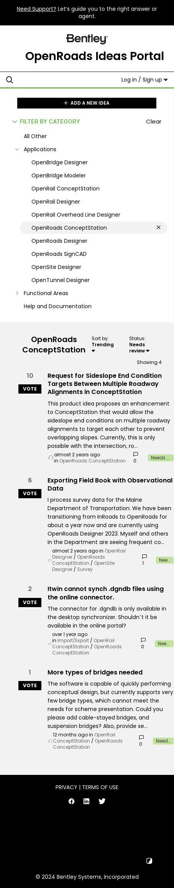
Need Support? (36, 9)
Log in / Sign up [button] (144, 79)
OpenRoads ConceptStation (92, 460)
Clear (153, 121)
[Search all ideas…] (53, 79)
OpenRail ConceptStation (83, 643)
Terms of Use (100, 787)
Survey (85, 569)
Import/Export (73, 640)
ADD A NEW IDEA (87, 103)
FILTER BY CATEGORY (46, 121)
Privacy (66, 787)
